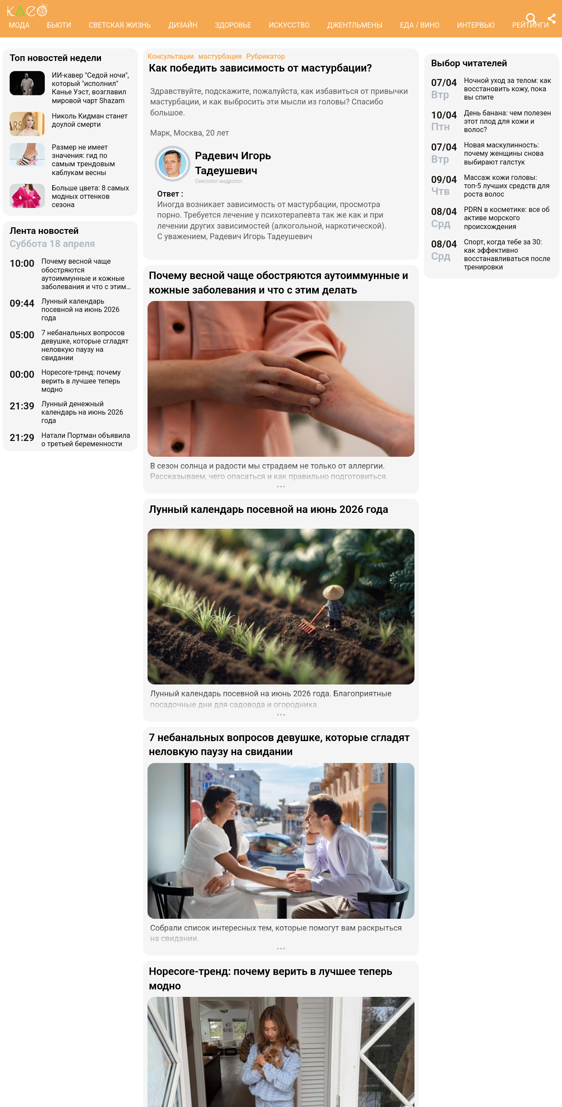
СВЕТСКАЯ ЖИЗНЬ (120, 25)
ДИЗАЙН (182, 25)
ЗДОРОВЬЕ (233, 25)
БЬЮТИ (59, 25)
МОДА (19, 25)
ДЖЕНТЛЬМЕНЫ (354, 25)
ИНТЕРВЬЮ (476, 25)
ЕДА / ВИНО (420, 25)
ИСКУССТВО (289, 25)
